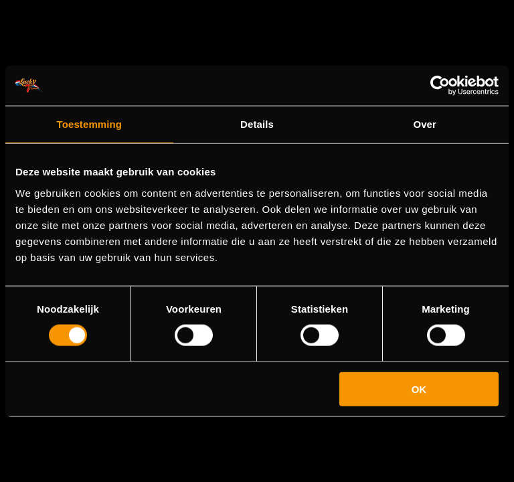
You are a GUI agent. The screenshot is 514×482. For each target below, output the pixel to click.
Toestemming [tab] (89, 124)
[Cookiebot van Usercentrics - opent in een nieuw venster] (440, 86)
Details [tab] (257, 124)
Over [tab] (424, 124)
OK (419, 388)
